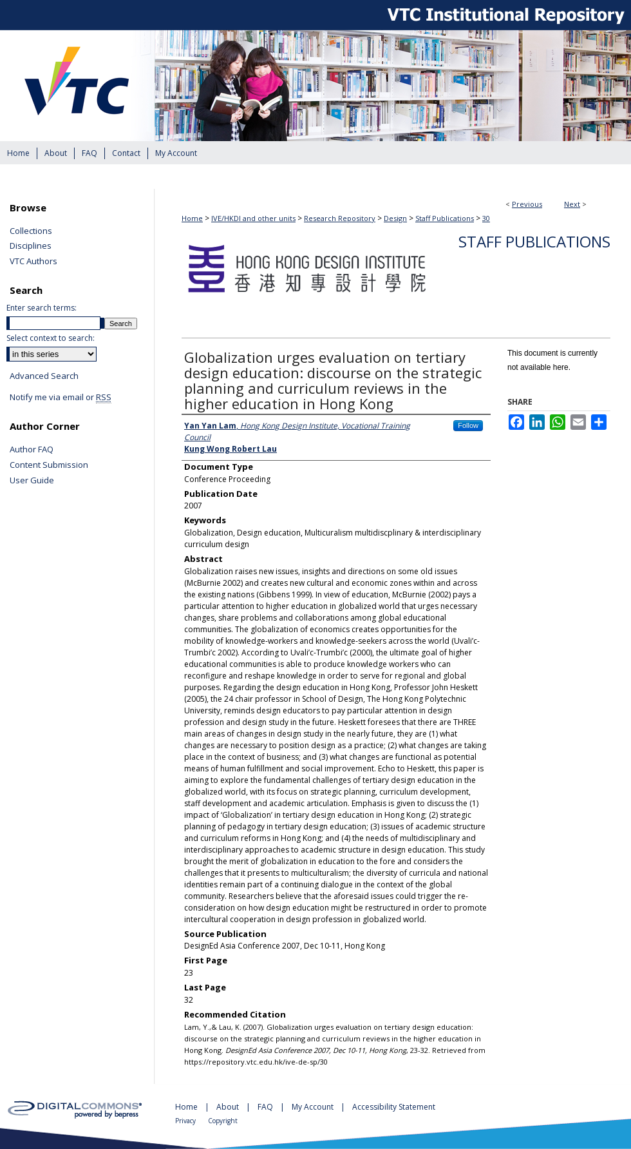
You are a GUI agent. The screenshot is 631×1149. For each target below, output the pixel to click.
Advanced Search (44, 375)
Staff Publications (444, 218)
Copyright (223, 1120)
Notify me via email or (60, 397)
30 (486, 218)
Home (192, 218)
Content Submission (49, 465)
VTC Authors (33, 261)
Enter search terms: (41, 307)
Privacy (186, 1120)
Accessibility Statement (393, 1106)
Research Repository (339, 218)
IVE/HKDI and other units (253, 218)
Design (395, 218)
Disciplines (31, 246)
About (228, 1106)
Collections (31, 231)
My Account (313, 1106)
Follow (468, 425)
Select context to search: (50, 338)
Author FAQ (31, 450)
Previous (527, 204)
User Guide (32, 481)
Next (572, 204)
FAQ (266, 1106)
